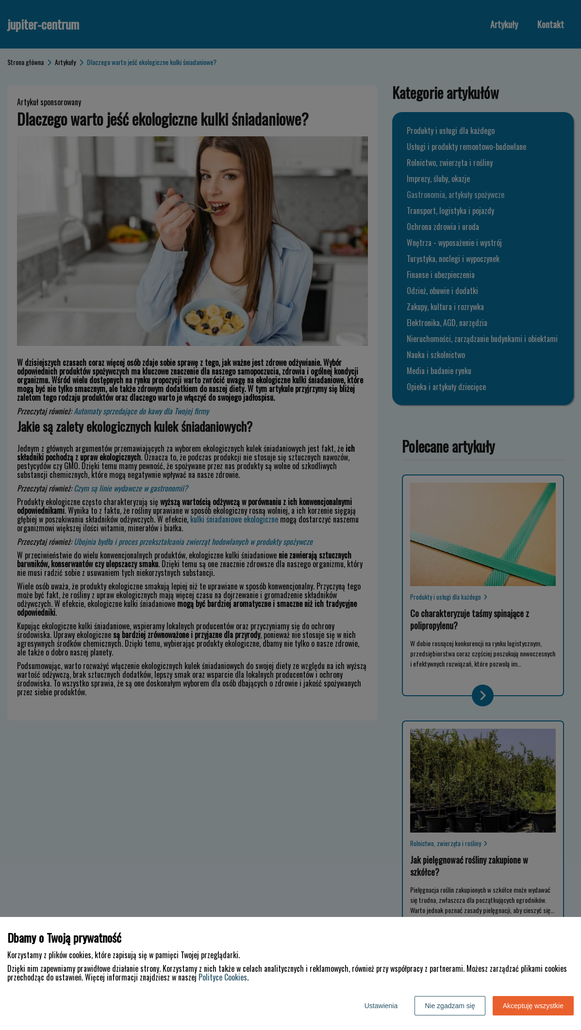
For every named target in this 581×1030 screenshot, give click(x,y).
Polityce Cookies (223, 977)
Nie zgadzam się (450, 1006)
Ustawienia (381, 1006)
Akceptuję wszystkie (533, 1006)
